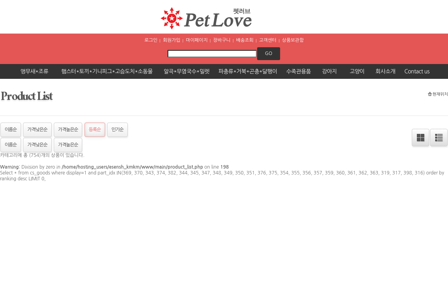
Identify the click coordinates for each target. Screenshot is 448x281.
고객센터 (268, 40)
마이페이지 (197, 40)
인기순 (117, 129)
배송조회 (245, 40)
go (268, 53)
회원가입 (171, 40)
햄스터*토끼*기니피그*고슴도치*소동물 (107, 71)
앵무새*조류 (34, 71)
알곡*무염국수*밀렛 (186, 71)
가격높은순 (68, 129)
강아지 (329, 71)
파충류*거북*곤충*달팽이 (248, 71)
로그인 (150, 40)
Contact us (416, 71)
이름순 (11, 129)
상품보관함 (293, 40)
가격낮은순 (37, 129)
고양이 (357, 71)
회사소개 (385, 71)
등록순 (95, 129)
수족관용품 (298, 71)
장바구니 (222, 40)
